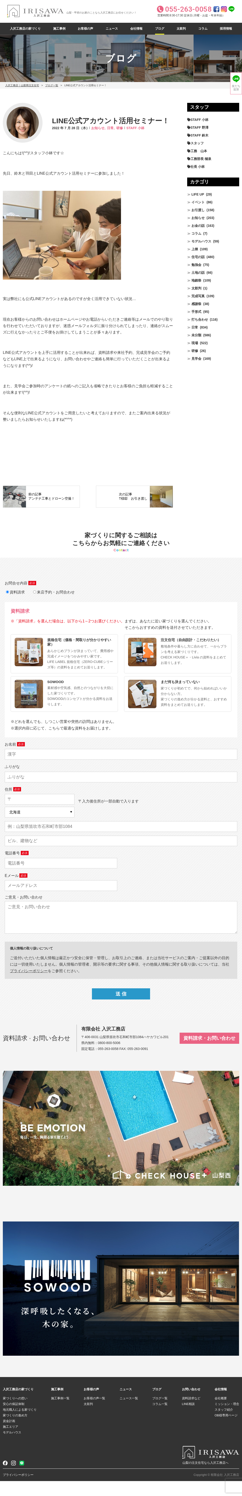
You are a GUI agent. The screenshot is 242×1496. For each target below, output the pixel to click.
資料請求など (191, 1413)
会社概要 (221, 1413)
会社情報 (136, 28)
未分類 (196, 335)
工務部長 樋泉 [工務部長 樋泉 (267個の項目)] (200, 159)
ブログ (159, 28)
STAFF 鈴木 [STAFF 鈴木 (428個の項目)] (199, 135)
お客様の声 (85, 28)
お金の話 (198, 226)
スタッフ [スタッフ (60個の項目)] (197, 143)
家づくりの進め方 (15, 1430)
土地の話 (198, 272)
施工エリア (10, 1441)
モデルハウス (201, 241)
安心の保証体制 (13, 1419)
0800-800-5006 (109, 1058)
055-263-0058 (108, 1064)
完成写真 (198, 296)
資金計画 (9, 1436)
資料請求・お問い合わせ (209, 1053)
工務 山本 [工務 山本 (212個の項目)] (198, 151)
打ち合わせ (199, 319)
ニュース (112, 28)
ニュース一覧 (129, 1413)
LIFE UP (197, 194)
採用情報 (226, 28)
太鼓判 (181, 28)
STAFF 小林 (135, 128)
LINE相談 (188, 1419)
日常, (111, 128)
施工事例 (59, 28)
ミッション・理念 (227, 1419)
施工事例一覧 (60, 1413)
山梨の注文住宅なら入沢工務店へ (205, 1477)
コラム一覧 (160, 1419)
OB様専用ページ (226, 1430)
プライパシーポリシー (29, 986)
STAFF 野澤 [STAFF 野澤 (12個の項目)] (199, 127)
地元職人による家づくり (20, 1424)
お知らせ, (98, 128)
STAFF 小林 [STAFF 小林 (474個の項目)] (199, 120)
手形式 (196, 312)
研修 (119, 128)
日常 (194, 327)
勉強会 (196, 265)
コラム (202, 28)
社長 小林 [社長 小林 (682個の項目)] (197, 167)
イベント (198, 202)
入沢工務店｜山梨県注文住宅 (22, 85)
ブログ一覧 (51, 85)
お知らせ (198, 218)
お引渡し (198, 210)
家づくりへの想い (15, 1413)
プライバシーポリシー (18, 1489)
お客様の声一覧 (94, 1413)
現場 (194, 343)
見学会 (196, 358)
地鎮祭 (196, 280)
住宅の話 (198, 257)
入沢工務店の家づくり (25, 28)
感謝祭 (196, 304)
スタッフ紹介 (224, 1424)
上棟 (194, 249)
